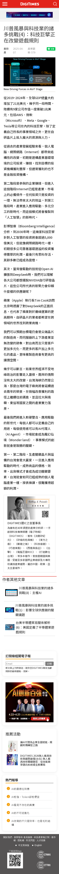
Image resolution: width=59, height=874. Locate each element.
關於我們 (7, 837)
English (38, 845)
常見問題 (30, 840)
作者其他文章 (13, 579)
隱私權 (21, 840)
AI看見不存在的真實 (23, 805)
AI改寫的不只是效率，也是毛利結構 (30, 823)
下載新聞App (15, 851)
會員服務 (27, 837)
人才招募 (41, 840)
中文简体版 (23, 845)
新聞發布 (18, 837)
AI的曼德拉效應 (20, 789)
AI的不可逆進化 (20, 813)
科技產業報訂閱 (41, 837)
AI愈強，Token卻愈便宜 (25, 797)
